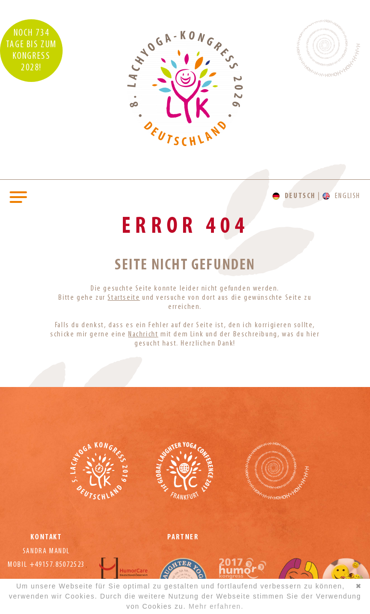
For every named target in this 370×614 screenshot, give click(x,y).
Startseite (123, 298)
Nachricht (143, 334)
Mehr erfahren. (215, 606)
